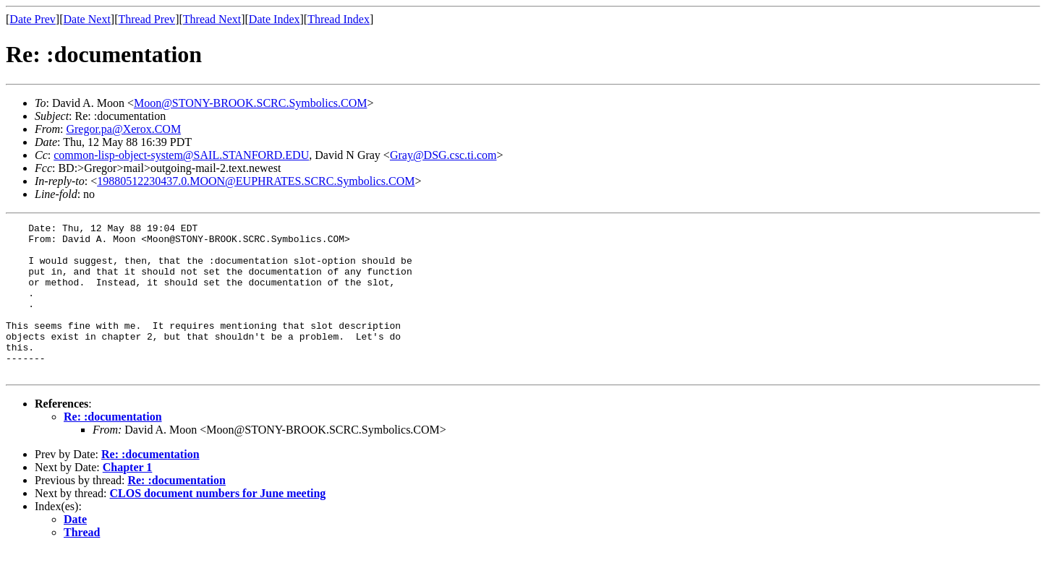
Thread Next (212, 19)
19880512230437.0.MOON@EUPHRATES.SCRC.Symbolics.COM (255, 181)
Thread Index (338, 19)
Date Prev (32, 19)
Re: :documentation (113, 447)
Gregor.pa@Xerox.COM (123, 129)
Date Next (87, 19)
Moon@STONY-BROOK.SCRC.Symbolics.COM (250, 103)
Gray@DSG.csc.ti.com (443, 155)
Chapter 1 (128, 497)
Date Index (274, 19)
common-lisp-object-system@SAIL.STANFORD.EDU (181, 155)
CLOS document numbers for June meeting (218, 523)
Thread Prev (146, 19)
